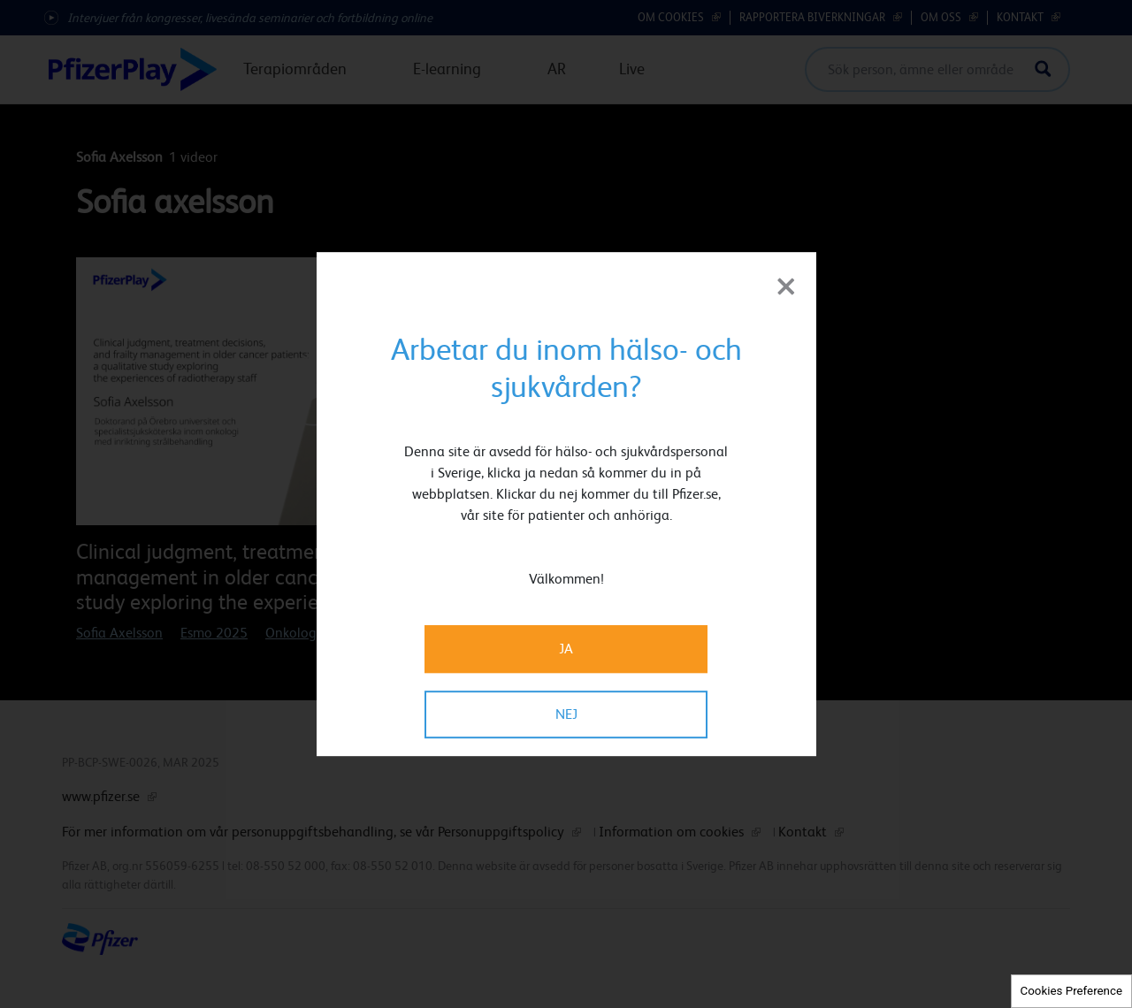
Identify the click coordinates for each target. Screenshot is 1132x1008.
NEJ (566, 714)
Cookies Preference (1071, 990)
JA (566, 648)
